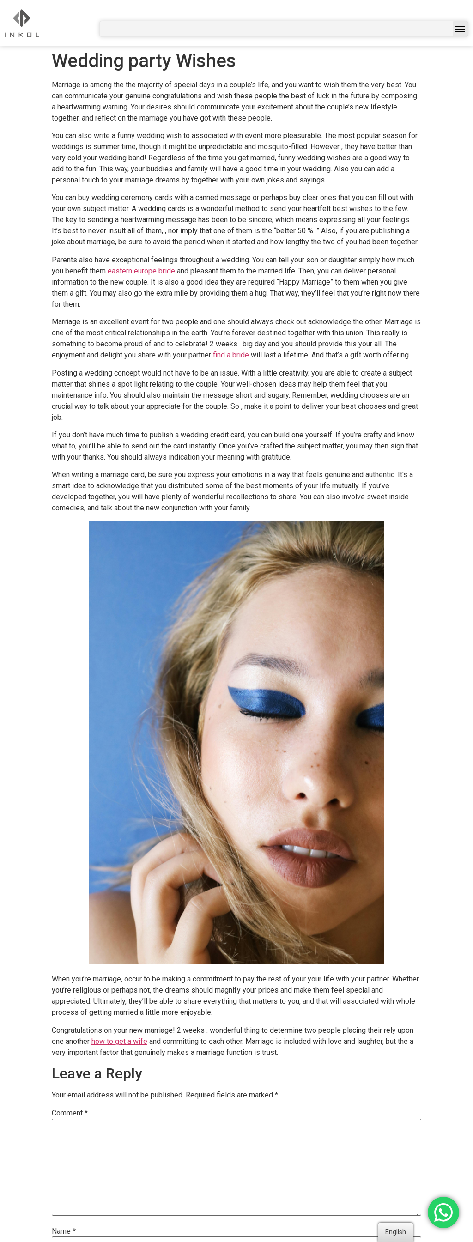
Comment (70, 1113)
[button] (460, 28)
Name (64, 1231)
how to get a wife (119, 1041)
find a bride (231, 355)
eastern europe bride (141, 271)
